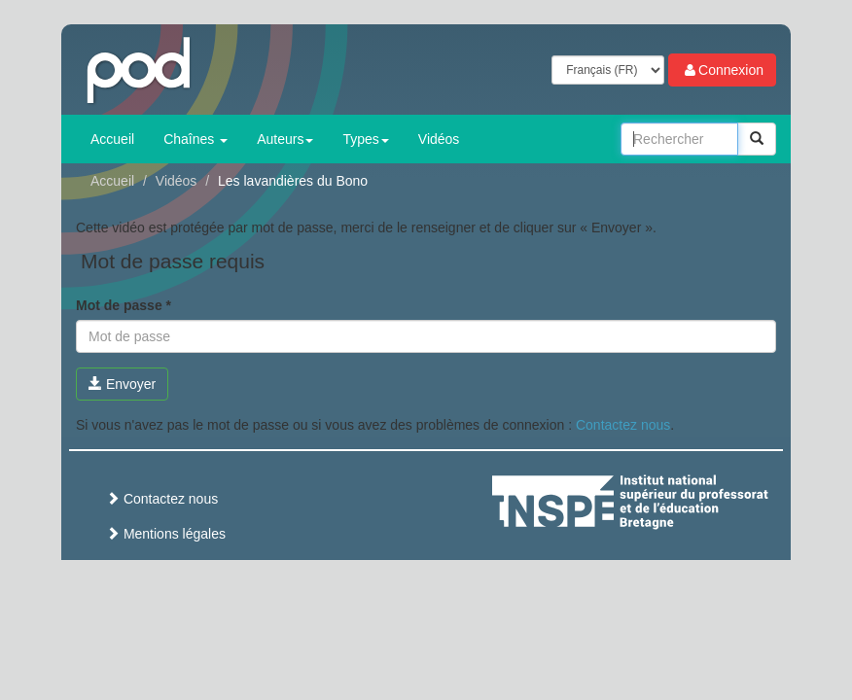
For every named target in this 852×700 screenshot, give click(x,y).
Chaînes (195, 139)
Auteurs (285, 139)
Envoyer (122, 384)
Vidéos (439, 139)
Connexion (722, 70)
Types (365, 139)
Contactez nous (623, 425)
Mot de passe (123, 305)
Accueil (112, 139)
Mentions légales (166, 534)
